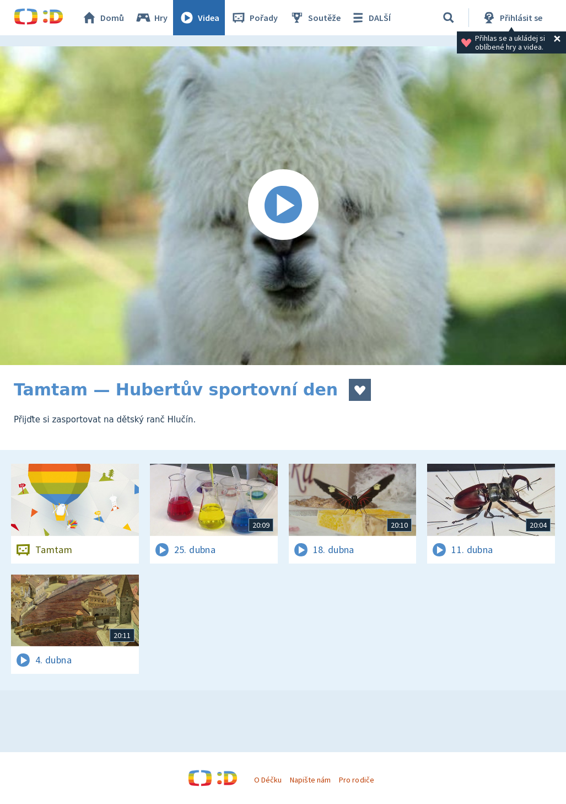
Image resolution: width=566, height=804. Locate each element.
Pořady (254, 17)
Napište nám (310, 780)
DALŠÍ (370, 17)
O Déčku (268, 780)
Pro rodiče (356, 780)
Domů (102, 17)
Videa (199, 17)
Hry (151, 17)
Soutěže (315, 17)
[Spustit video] (283, 205)
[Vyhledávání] (448, 17)
